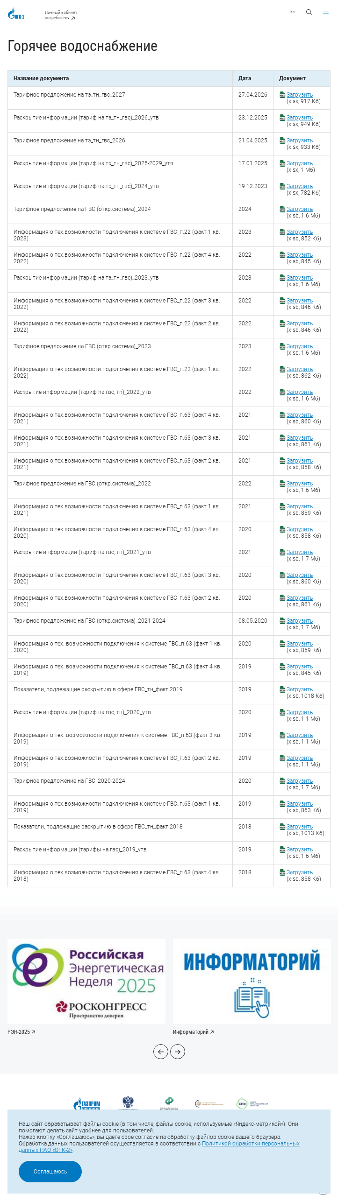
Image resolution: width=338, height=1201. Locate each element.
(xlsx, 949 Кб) (304, 120)
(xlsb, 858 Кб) (304, 464)
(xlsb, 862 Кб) (304, 372)
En (292, 11)
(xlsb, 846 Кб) (304, 303)
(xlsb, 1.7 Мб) (303, 555)
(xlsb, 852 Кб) (304, 235)
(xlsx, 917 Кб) (304, 98)
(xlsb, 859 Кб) (304, 509)
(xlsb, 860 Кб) (304, 418)
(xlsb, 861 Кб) (304, 441)
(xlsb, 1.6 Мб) (303, 212)
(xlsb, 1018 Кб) (305, 692)
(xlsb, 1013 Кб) (305, 829)
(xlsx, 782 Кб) (304, 189)
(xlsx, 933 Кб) (304, 143)
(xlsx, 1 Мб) (301, 166)
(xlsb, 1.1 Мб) (303, 715)
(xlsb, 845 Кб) (304, 258)
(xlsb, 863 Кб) (304, 807)
